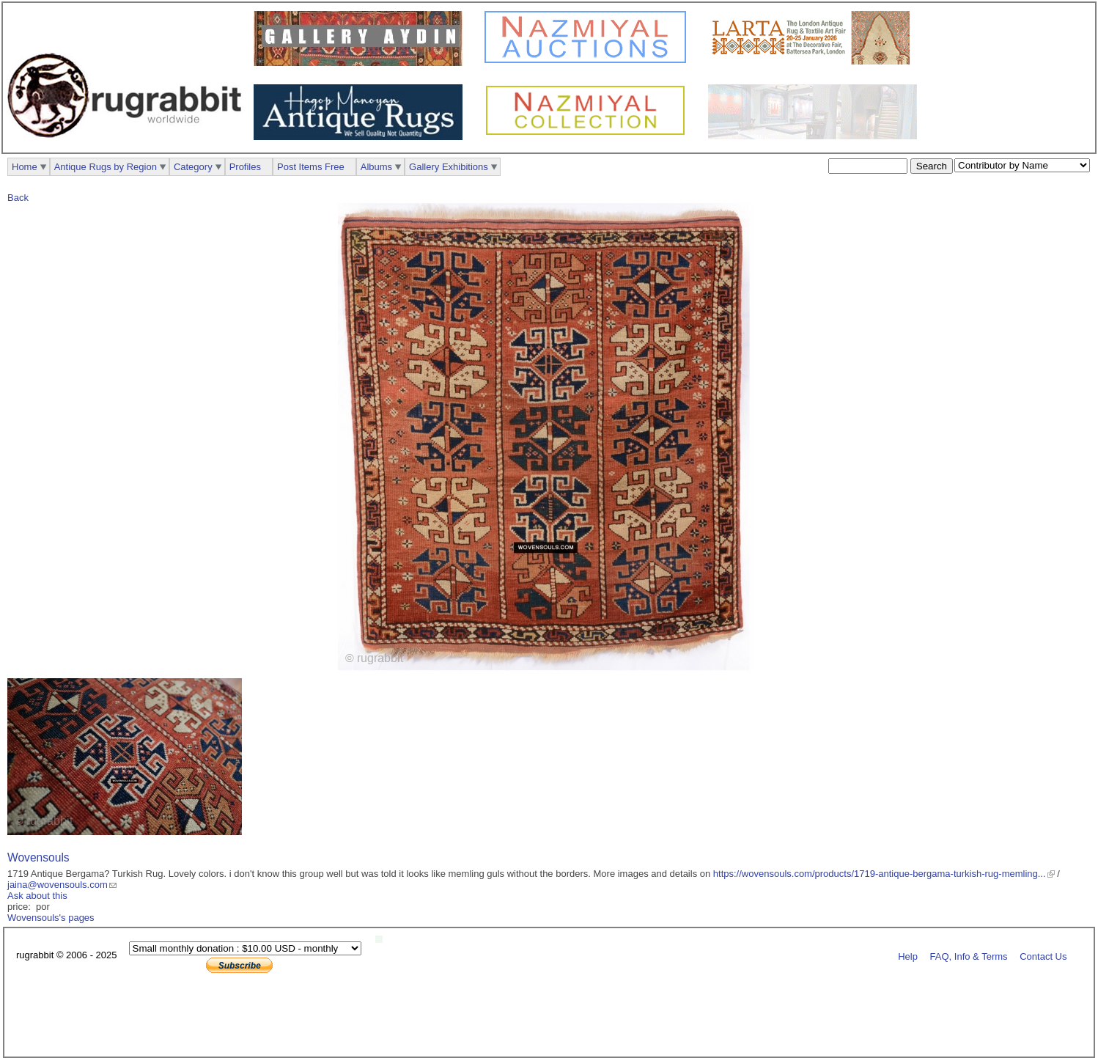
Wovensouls (38, 857)
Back (18, 197)
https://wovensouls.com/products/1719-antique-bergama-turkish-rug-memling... (879, 873)
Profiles (245, 166)
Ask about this (37, 895)
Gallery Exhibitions (448, 166)
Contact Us (1043, 955)
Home (24, 166)
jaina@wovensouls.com (57, 884)
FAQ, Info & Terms (969, 955)
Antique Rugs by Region (105, 166)
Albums (376, 166)
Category (193, 166)
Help (908, 955)
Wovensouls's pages (51, 917)
